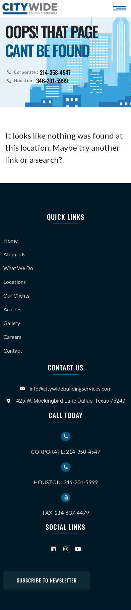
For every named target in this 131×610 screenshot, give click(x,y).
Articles (12, 309)
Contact (12, 350)
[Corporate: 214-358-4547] (65, 436)
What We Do (18, 268)
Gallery (11, 323)
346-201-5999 (52, 81)
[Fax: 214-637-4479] (65, 497)
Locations (14, 281)
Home (10, 240)
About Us (14, 254)
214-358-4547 (55, 72)
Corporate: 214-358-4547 (65, 451)
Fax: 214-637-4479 (66, 512)
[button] (121, 8)
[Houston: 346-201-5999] (65, 467)
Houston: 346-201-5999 (65, 482)
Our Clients (16, 295)
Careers (12, 337)
